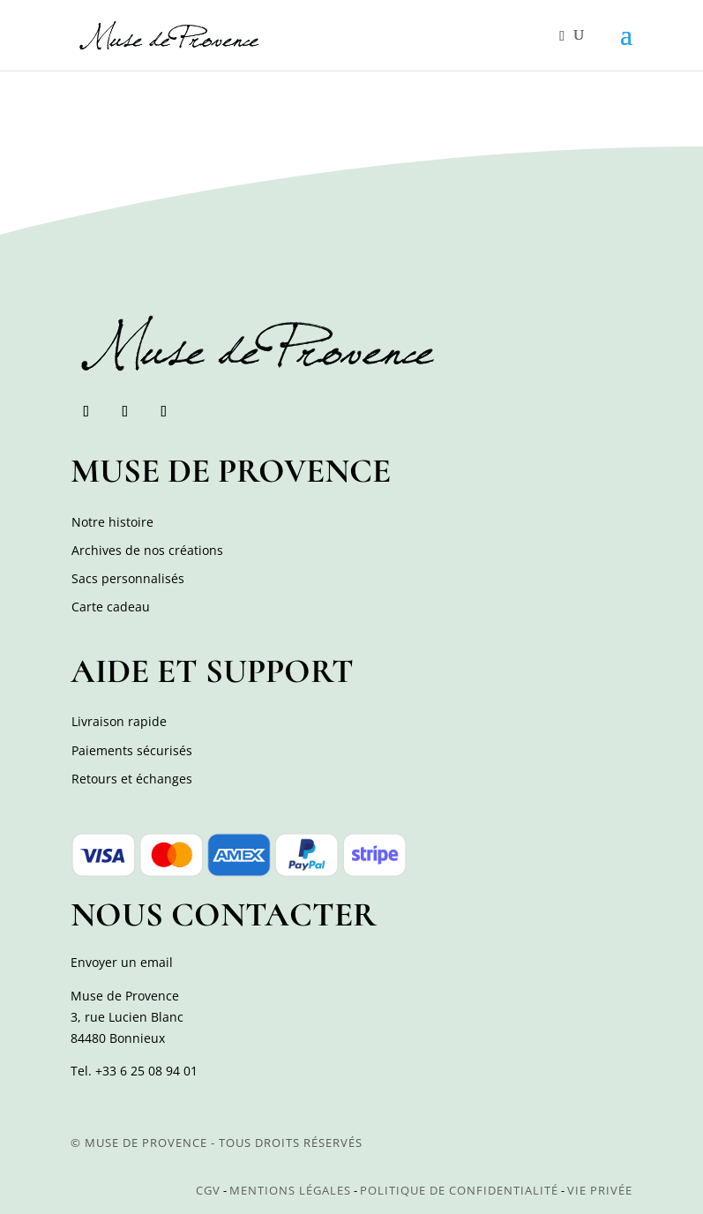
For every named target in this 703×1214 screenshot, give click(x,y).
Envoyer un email (122, 962)
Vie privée (599, 1190)
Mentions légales (290, 1190)
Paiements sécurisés (131, 750)
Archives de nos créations (147, 550)
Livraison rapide (119, 721)
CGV (208, 1190)
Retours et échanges (131, 778)
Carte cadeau (110, 606)
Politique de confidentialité (459, 1190)
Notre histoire (112, 521)
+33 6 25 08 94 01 (146, 1070)
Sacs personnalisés (127, 578)
